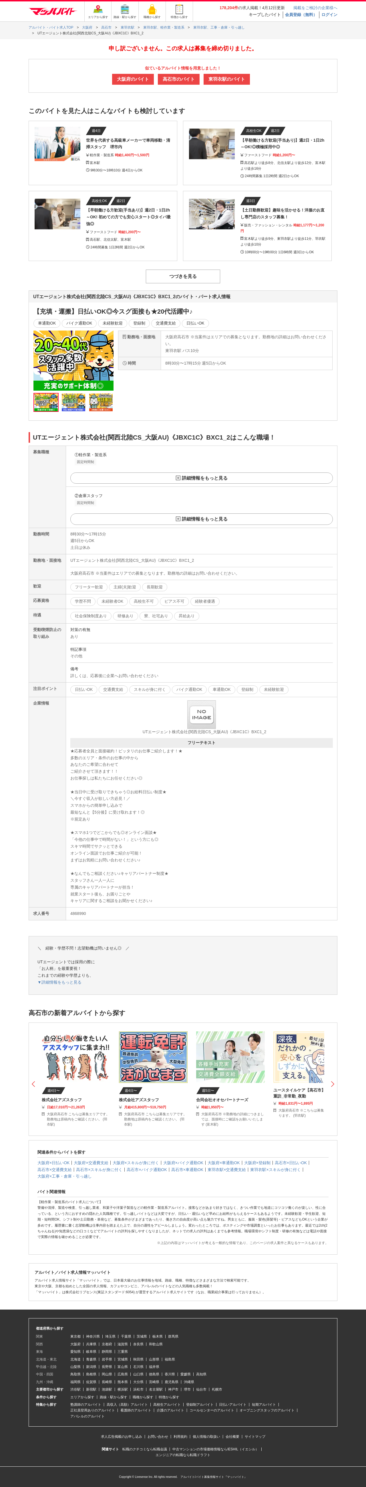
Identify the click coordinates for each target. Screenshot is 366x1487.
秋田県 (138, 1359)
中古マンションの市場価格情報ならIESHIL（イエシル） (215, 1449)
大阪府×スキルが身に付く (136, 1162)
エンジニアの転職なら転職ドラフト (183, 1455)
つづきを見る (183, 276)
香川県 (170, 1374)
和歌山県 (156, 1344)
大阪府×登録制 (257, 1162)
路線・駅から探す (113, 1397)
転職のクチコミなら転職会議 (144, 1449)
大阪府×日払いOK (53, 1162)
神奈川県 (93, 1336)
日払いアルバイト (232, 1405)
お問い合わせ (158, 1437)
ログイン (329, 14)
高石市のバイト (179, 79)
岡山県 (107, 1374)
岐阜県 (91, 1352)
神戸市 (173, 1389)
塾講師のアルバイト (85, 1405)
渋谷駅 (75, 1389)
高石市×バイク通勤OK (147, 1169)
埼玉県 (110, 1336)
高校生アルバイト (167, 1405)
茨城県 (142, 1336)
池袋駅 (107, 1389)
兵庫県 (91, 1344)
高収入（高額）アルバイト (127, 1405)
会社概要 (232, 1437)
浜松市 (138, 1389)
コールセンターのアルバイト (212, 1410)
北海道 (75, 1359)
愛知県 (75, 1352)
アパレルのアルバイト (87, 1416)
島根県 (91, 1374)
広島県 (123, 1374)
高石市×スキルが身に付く (99, 1169)
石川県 (138, 1367)
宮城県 (123, 1359)
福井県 (154, 1367)
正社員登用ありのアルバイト (92, 1410)
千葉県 (126, 1336)
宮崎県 (154, 1382)
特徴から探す (169, 1397)
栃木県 (157, 1336)
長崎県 (107, 1382)
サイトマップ (255, 1437)
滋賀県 (123, 1344)
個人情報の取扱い (206, 1437)
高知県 (201, 1374)
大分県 (138, 1382)
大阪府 (75, 1344)
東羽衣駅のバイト (226, 79)
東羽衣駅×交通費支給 (227, 1169)
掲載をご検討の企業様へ (315, 7)
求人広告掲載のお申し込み (121, 1437)
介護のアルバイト (170, 1410)
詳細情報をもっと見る (205, 478)
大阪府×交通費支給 (91, 1162)
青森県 (91, 1359)
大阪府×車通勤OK (224, 1162)
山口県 (138, 1374)
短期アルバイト (264, 1405)
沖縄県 (189, 1382)
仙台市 (201, 1389)
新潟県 (91, 1367)
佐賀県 (91, 1382)
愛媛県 (185, 1374)
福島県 (170, 1359)
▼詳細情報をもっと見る (59, 982)
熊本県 (123, 1382)
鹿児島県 (171, 1382)
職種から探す (143, 1397)
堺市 (187, 1389)
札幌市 (217, 1389)
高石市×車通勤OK (187, 1169)
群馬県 (173, 1336)
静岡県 (107, 1352)
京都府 (107, 1344)
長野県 (107, 1367)
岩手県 (107, 1359)
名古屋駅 (156, 1389)
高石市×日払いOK (291, 1162)
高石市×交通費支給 (54, 1169)
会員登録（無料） (301, 14)
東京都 (75, 1336)
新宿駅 (91, 1389)
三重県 (123, 1352)
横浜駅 (123, 1389)
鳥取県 (75, 1374)
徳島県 (154, 1374)
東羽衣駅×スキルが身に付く (275, 1169)
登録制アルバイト (200, 1405)
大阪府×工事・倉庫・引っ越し (64, 1176)
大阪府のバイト (133, 79)
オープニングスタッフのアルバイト (267, 1410)
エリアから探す (82, 1397)
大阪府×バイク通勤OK (183, 1162)
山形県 (154, 1359)
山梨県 (75, 1367)
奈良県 (138, 1344)
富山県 (123, 1367)
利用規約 (180, 1437)
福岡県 (75, 1382)
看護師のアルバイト (135, 1410)
